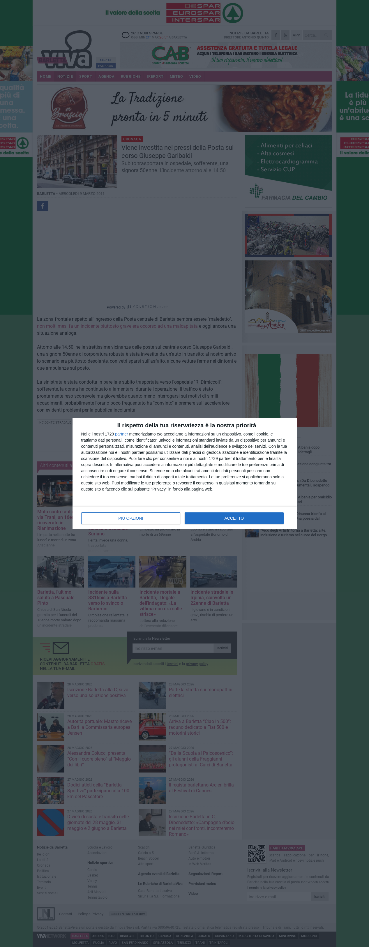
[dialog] (185, 473)
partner (121, 434)
